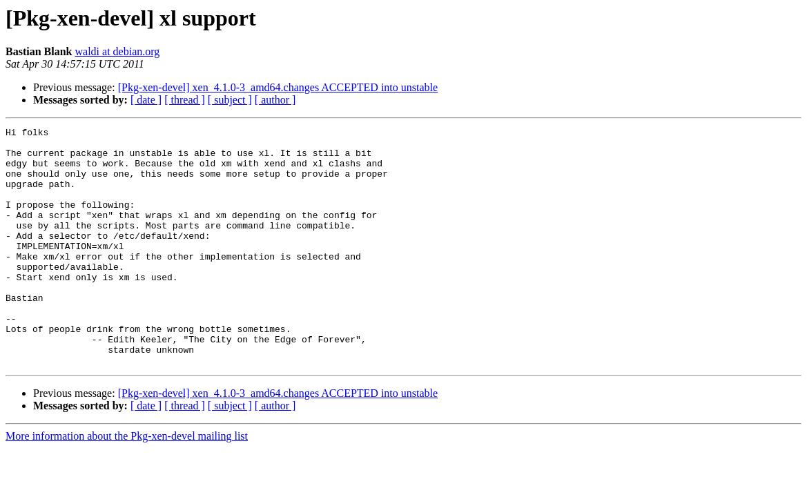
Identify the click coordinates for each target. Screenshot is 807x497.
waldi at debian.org (117, 51)
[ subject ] (230, 100)
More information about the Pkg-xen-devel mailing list (127, 483)
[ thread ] (184, 100)
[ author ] (275, 100)
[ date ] (146, 100)
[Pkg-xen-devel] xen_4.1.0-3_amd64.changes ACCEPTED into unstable (278, 87)
